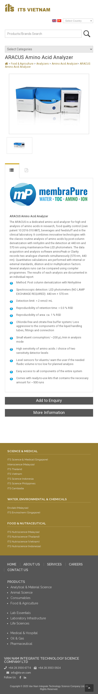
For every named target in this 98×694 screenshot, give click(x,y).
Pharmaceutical (21, 643)
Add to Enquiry (49, 400)
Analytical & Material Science (31, 587)
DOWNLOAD (27, 171)
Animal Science (21, 592)
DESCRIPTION (12, 170)
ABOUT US (31, 564)
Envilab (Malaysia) (17, 507)
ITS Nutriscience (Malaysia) (23, 532)
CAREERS (76, 564)
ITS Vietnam (14, 473)
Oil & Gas (17, 638)
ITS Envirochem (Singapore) (23, 512)
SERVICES (54, 564)
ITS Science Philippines (21, 483)
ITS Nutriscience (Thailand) (23, 536)
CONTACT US (17, 570)
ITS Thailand (14, 469)
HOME (11, 564)
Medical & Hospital (24, 633)
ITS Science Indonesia (20, 478)
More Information (49, 412)
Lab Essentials (20, 613)
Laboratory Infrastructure (28, 618)
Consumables (20, 598)
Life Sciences (19, 623)
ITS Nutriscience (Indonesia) (24, 546)
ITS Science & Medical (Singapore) (27, 459)
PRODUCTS (16, 582)
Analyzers (42, 63)
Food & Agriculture (22, 63)
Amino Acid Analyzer (65, 63)
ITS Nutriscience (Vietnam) (23, 541)
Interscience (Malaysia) (21, 464)
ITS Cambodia (15, 488)
